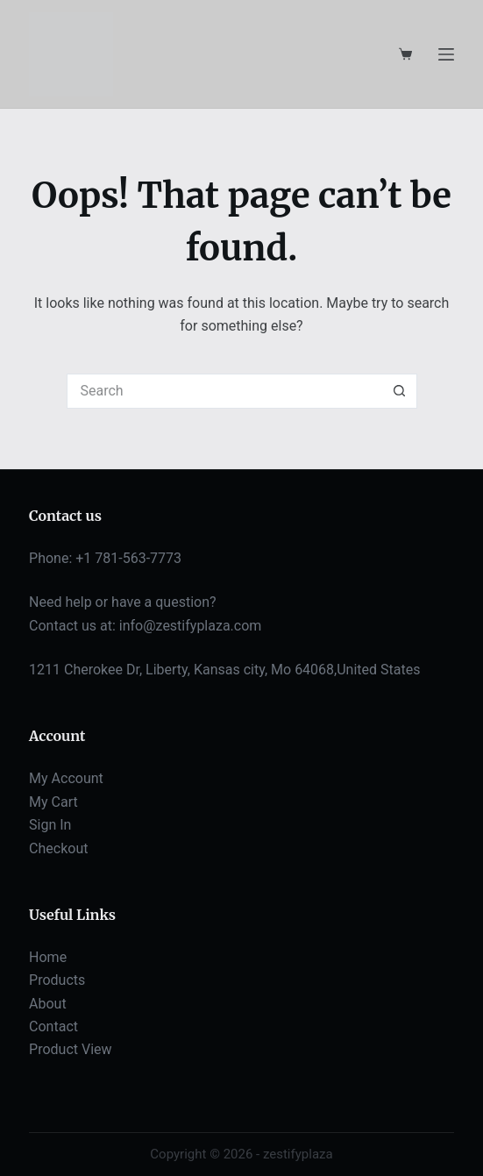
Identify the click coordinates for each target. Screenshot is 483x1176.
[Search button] (399, 391)
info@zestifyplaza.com (190, 625)
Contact (53, 1026)
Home (48, 957)
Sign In (50, 824)
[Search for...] (224, 391)
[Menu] (446, 54)
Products (57, 980)
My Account (66, 778)
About (48, 1003)
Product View (70, 1049)
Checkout (58, 848)
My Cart (53, 802)
